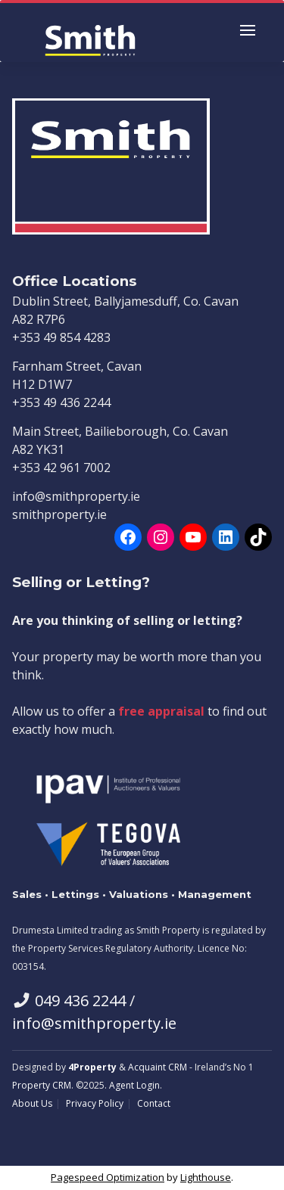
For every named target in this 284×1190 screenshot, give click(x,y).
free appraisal (161, 711)
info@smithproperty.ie (94, 1023)
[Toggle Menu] (247, 32)
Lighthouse (205, 1177)
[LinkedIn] (225, 537)
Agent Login (134, 1085)
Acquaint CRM (157, 1067)
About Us (32, 1103)
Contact (153, 1103)
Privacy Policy (94, 1103)
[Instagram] (160, 537)
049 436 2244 (80, 1000)
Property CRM (41, 1085)
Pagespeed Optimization (107, 1177)
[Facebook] (128, 537)
